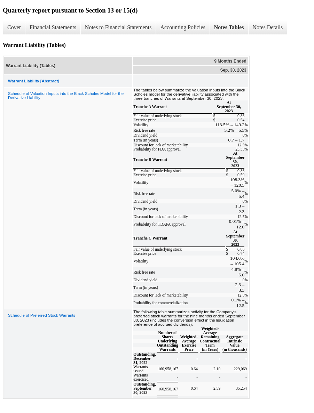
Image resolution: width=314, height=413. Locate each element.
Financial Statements (53, 27)
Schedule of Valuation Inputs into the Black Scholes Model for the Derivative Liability (66, 95)
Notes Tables (229, 27)
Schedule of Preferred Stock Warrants (41, 315)
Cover (14, 27)
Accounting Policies (182, 27)
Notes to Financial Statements (118, 27)
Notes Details (268, 27)
